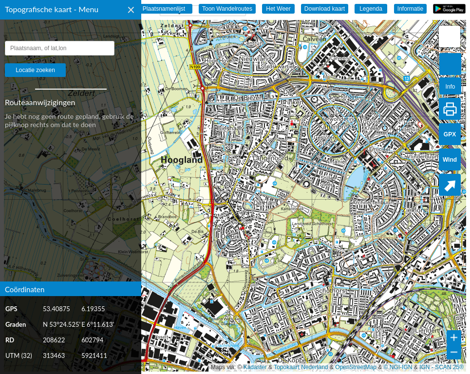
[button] (449, 36)
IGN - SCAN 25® (441, 367)
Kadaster (255, 367)
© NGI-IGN (398, 367)
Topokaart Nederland (301, 367)
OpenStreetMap (355, 367)
